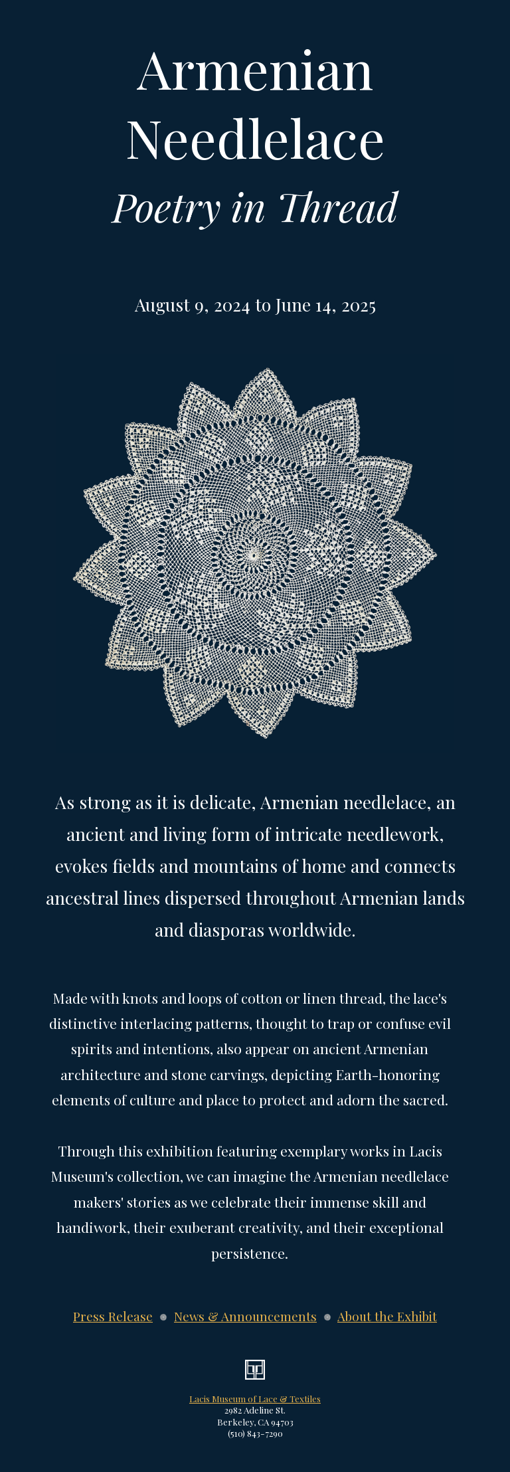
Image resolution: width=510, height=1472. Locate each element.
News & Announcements (245, 1316)
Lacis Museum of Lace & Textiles (255, 1398)
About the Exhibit (387, 1316)
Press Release (113, 1316)
